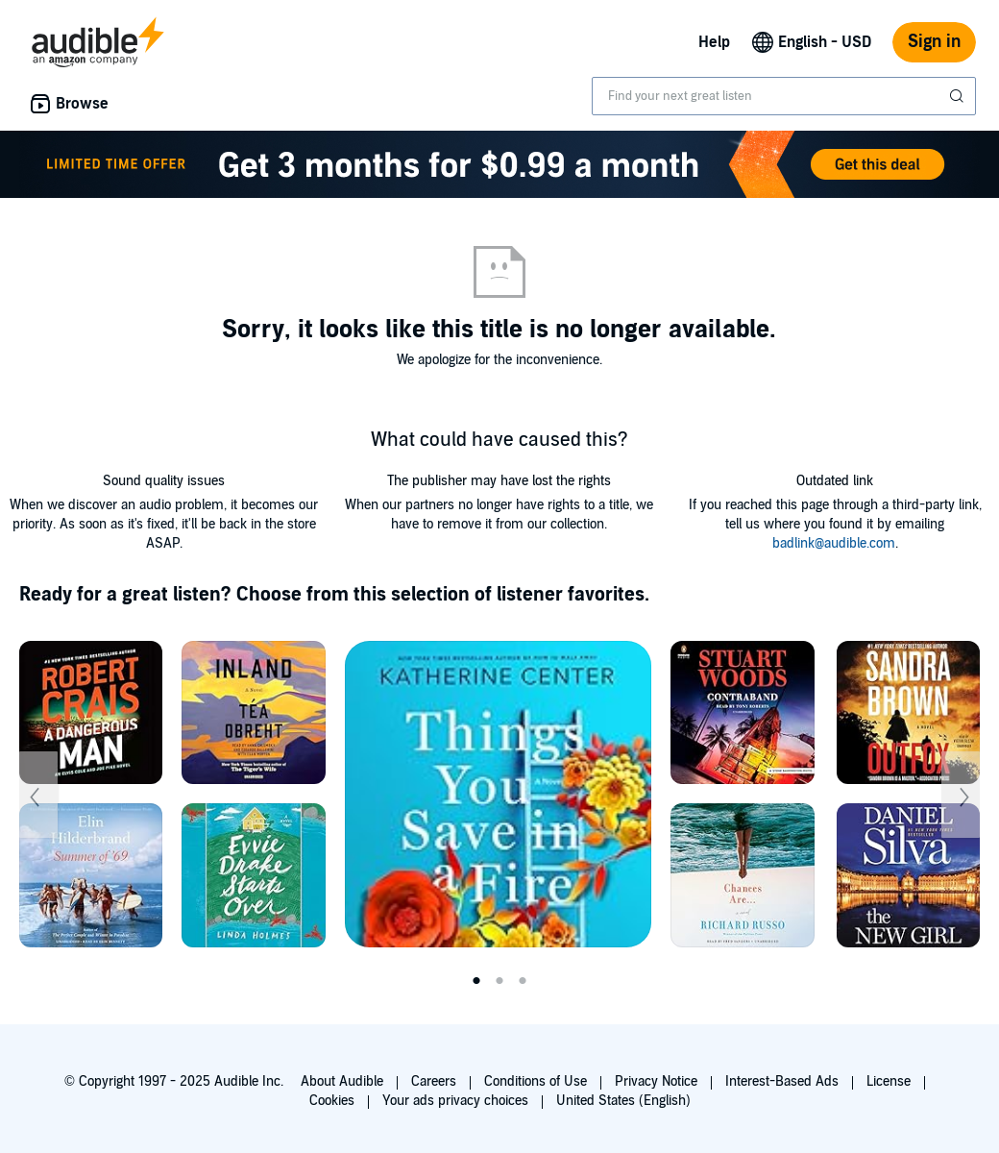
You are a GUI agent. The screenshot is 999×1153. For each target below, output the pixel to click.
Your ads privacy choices (455, 1100)
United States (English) (623, 1100)
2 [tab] (499, 981)
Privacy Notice (656, 1081)
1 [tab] (476, 981)
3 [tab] (522, 981)
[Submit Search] (958, 96)
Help (714, 42)
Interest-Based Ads (782, 1081)
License (888, 1081)
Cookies (331, 1100)
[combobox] (784, 96)
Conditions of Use (535, 1081)
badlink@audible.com (833, 543)
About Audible (342, 1081)
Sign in (934, 42)
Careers (433, 1081)
